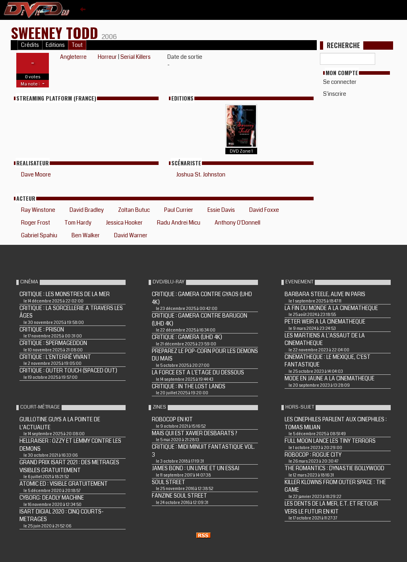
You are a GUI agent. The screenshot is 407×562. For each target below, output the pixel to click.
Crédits (30, 45)
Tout (77, 45)
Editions (55, 45)
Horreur (107, 57)
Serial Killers (135, 57)
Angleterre (73, 57)
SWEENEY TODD (56, 32)
